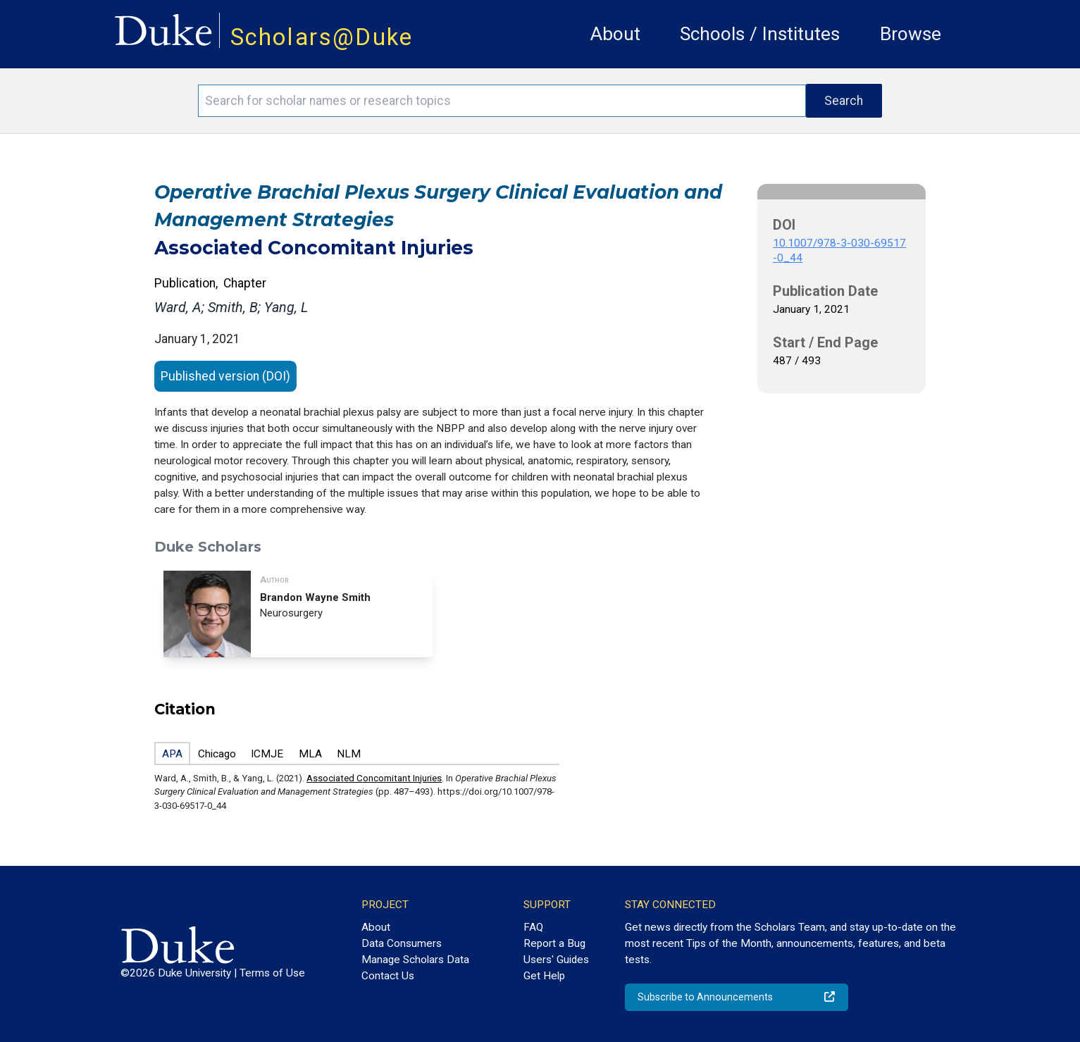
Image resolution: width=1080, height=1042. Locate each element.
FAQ (533, 927)
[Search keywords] (501, 101)
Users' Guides (556, 959)
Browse (910, 33)
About (615, 33)
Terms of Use (272, 973)
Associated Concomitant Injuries (374, 778)
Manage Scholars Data (415, 959)
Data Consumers (401, 943)
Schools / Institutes (760, 33)
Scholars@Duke (322, 37)
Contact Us (387, 975)
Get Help (544, 975)
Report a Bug (554, 943)
